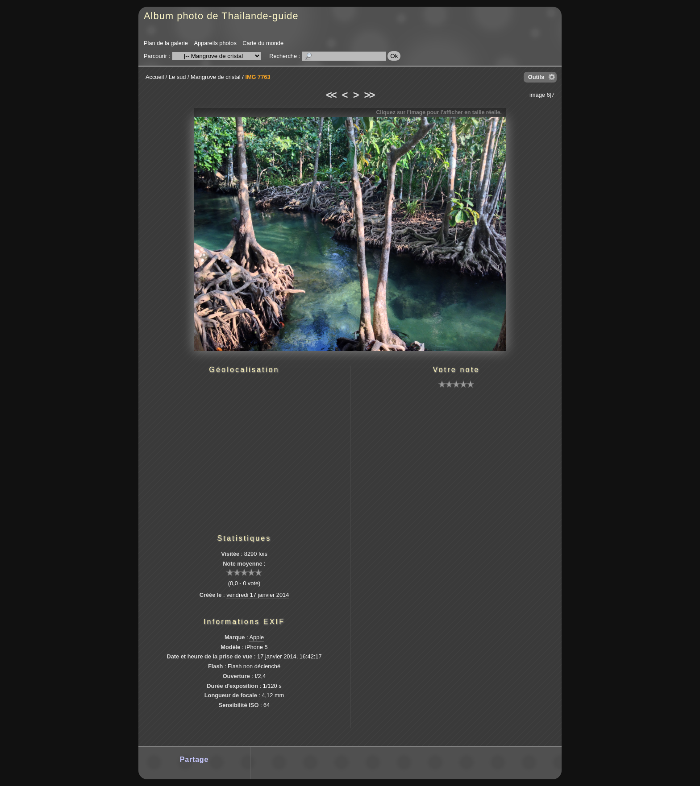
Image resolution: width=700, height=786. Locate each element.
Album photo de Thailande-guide (221, 15)
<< (331, 95)
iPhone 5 (256, 647)
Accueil (155, 77)
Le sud (177, 77)
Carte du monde (262, 43)
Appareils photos (215, 43)
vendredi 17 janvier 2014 (257, 595)
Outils (536, 77)
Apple (256, 637)
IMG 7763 (257, 77)
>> (369, 95)
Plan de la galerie (166, 43)
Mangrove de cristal (216, 77)
